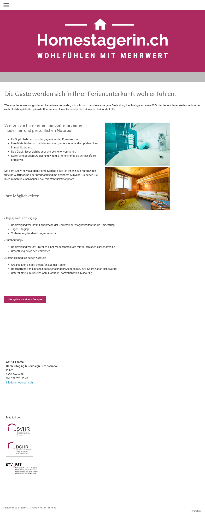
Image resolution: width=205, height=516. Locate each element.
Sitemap (52, 507)
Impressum (9, 507)
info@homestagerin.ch (19, 382)
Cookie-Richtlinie (38, 507)
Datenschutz (22, 507)
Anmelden (196, 511)
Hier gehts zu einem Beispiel (25, 299)
